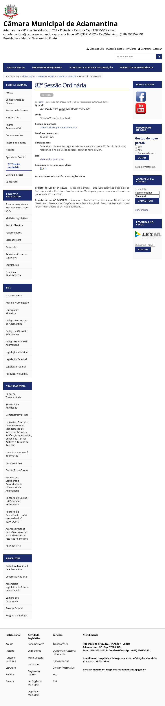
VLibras (132, 48)
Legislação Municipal (33, 690)
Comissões (34, 661)
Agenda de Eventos (66, 76)
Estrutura (11, 664)
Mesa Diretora (36, 654)
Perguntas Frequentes (47, 67)
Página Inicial (16, 67)
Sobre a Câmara (46, 76)
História (10, 647)
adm (41, 101)
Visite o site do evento (51, 159)
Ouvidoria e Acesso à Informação (91, 67)
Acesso (9, 641)
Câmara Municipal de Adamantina (58, 127)
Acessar (157, 48)
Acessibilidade (116, 48)
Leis (9, 286)
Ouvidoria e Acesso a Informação (64, 649)
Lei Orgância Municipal (35, 680)
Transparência (16, 384)
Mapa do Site (96, 48)
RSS (55, 678)
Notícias (10, 671)
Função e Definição (11, 656)
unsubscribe (141, 210)
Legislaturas (34, 647)
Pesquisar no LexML (145, 223)
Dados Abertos (61, 658)
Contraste (146, 48)
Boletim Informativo (64, 664)
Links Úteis (14, 555)
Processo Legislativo (14, 194)
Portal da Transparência (136, 67)
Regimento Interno (34, 670)
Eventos (10, 678)
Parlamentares (36, 641)
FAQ (55, 671)
